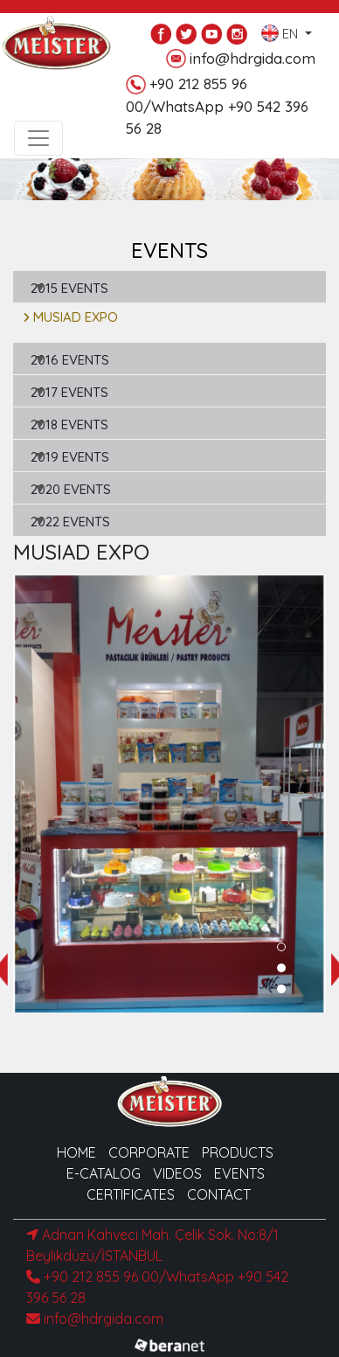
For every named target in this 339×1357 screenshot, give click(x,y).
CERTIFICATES (130, 1194)
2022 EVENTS (70, 521)
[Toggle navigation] (38, 138)
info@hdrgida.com (240, 59)
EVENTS (239, 1173)
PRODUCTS (237, 1152)
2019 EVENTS (70, 457)
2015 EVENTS (69, 288)
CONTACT (219, 1194)
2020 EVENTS (71, 489)
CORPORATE (149, 1152)
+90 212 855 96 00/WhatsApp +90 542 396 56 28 (217, 105)
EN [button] (281, 29)
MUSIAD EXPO (70, 317)
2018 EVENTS (69, 424)
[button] (281, 946)
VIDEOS (177, 1173)
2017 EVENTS (69, 392)
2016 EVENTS (70, 359)
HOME (76, 1152)
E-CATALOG (103, 1173)
